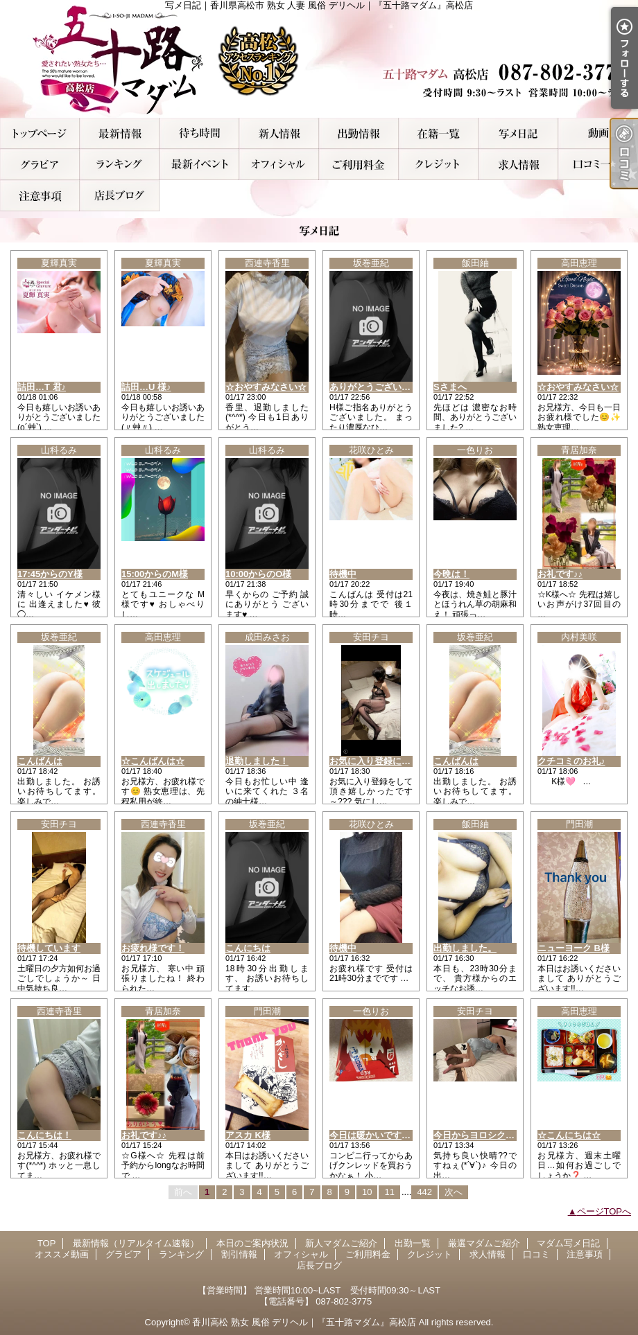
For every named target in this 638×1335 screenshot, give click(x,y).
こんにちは (247, 948)
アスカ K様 (247, 1135)
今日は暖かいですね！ (374, 1135)
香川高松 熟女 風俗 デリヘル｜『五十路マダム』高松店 (304, 1322)
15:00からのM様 (154, 574)
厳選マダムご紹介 (438, 133)
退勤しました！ (256, 761)
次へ (454, 1192)
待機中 (342, 574)
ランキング (120, 164)
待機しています (48, 948)
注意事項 (40, 195)
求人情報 (518, 164)
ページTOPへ (604, 1211)
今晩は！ (451, 574)
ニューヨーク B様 (573, 948)
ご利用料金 (359, 164)
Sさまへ (450, 387)
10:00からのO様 (258, 574)
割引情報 (199, 164)
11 (389, 1192)
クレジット (438, 164)
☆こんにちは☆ (569, 1135)
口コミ (598, 164)
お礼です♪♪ (560, 574)
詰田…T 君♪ (41, 387)
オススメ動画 (598, 133)
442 (424, 1192)
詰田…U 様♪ (146, 387)
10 (367, 1192)
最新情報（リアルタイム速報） (120, 133)
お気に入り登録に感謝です (383, 761)
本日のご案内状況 (199, 133)
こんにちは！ (44, 1135)
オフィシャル (279, 164)
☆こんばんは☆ (152, 761)
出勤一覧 (359, 133)
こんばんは (39, 761)
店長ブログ (120, 195)
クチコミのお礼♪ (571, 761)
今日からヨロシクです (478, 1135)
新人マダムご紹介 (279, 133)
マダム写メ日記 (518, 133)
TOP (40, 133)
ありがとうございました (379, 387)
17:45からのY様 (50, 574)
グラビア (40, 164)
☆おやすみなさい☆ (266, 387)
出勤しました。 (465, 948)
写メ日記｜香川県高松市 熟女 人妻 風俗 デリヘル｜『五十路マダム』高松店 (319, 59)
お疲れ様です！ (152, 948)
